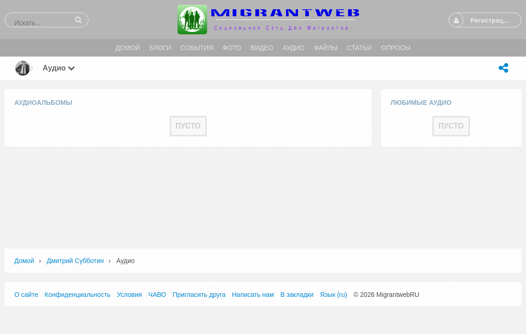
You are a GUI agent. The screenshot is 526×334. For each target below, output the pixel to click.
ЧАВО (157, 294)
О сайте (26, 294)
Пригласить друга (198, 294)
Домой (24, 260)
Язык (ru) (333, 294)
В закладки (297, 294)
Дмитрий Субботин (75, 260)
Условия (129, 294)
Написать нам (253, 294)
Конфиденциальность (77, 294)
